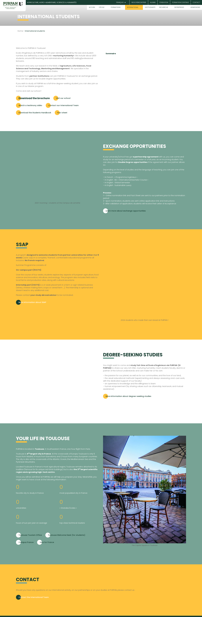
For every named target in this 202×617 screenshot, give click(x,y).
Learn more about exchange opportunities (126, 211)
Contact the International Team (34, 597)
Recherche (163, 7)
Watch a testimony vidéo (30, 105)
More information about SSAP (32, 302)
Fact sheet (62, 112)
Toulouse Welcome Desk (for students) (66, 535)
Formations (116, 7)
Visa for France (47, 542)
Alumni (152, 2)
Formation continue (180, 2)
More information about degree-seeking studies (128, 396)
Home (20, 31)
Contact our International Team (63, 105)
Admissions (195, 7)
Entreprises (179, 7)
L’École (101, 7)
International (132, 7)
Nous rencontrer (139, 2)
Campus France (26, 542)
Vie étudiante (150, 7)
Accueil (92, 7)
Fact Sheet (136, 195)
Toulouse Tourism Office (30, 535)
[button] (120, 2)
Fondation (163, 2)
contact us (129, 590)
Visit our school (63, 98)
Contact (196, 2)
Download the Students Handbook (35, 112)
